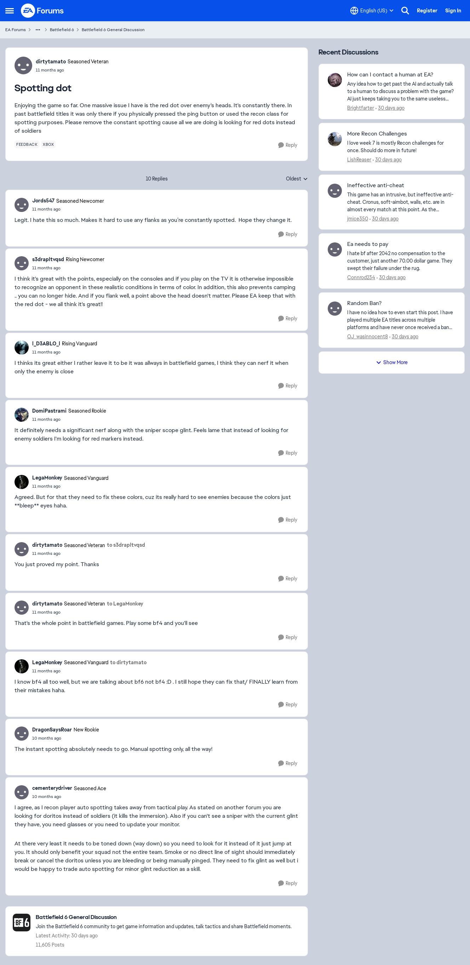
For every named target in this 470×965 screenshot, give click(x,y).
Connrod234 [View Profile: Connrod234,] (361, 277)
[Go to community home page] (42, 11)
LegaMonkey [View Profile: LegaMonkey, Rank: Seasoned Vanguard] (47, 478)
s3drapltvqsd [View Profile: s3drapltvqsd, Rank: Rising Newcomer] (48, 259)
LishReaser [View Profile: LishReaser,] (359, 159)
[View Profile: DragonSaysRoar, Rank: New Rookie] (22, 733)
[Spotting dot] (68, 209)
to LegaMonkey (125, 604)
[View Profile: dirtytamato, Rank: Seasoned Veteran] (23, 65)
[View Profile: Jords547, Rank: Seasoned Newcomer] (22, 205)
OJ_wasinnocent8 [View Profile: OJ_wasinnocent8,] (367, 336)
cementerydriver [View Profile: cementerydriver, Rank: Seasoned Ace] (52, 788)
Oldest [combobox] (297, 179)
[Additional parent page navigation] (38, 30)
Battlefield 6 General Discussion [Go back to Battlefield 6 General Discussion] (113, 30)
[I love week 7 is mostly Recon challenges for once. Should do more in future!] (401, 146)
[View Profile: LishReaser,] (335, 139)
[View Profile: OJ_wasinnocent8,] (335, 308)
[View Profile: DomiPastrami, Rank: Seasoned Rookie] (22, 415)
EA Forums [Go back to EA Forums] (15, 30)
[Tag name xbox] (48, 144)
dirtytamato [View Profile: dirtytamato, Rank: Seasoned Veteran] (51, 61)
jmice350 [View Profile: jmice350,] (357, 218)
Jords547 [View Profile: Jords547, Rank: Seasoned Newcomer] (43, 200)
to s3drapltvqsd (126, 545)
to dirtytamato (128, 662)
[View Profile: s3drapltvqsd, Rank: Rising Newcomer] (22, 263)
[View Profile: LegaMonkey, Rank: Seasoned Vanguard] (22, 482)
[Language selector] (372, 11)
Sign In (453, 10)
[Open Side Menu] (9, 10)
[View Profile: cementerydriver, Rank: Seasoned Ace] (22, 792)
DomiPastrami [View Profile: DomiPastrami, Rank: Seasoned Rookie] (49, 411)
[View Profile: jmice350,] (335, 191)
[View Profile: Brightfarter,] (335, 80)
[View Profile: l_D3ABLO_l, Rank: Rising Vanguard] (22, 347)
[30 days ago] (390, 108)
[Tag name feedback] (27, 144)
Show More (392, 362)
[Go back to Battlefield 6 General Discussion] (164, 917)
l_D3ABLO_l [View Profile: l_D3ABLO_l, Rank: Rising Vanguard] (46, 343)
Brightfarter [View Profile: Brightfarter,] (360, 108)
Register (427, 10)
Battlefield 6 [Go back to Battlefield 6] (62, 30)
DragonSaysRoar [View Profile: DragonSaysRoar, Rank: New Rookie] (52, 729)
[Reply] (288, 145)
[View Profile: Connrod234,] (335, 249)
